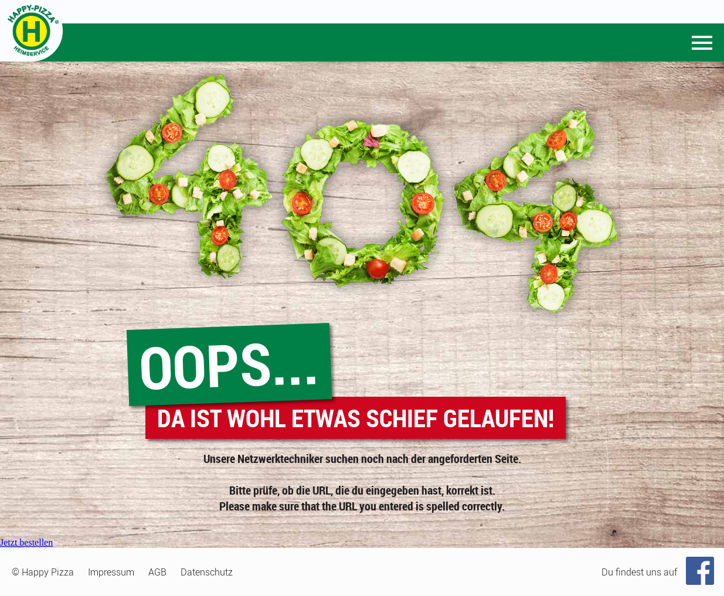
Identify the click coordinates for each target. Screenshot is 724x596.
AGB (157, 572)
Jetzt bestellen (26, 542)
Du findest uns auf (639, 572)
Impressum (111, 572)
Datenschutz (207, 572)
